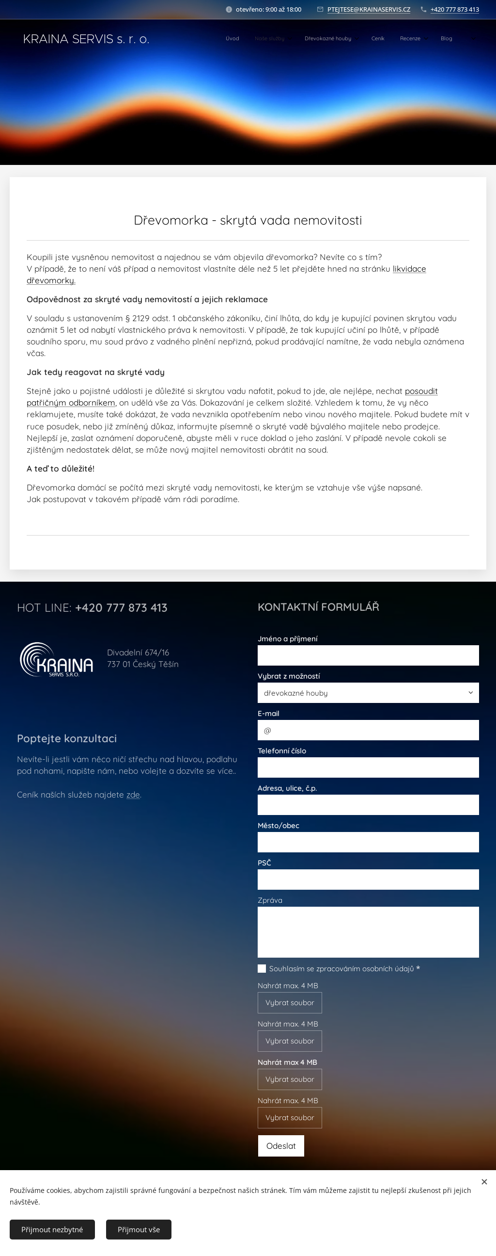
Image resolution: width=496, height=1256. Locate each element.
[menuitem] (374, 39)
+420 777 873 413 (455, 9)
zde (133, 794)
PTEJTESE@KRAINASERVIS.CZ (368, 9)
